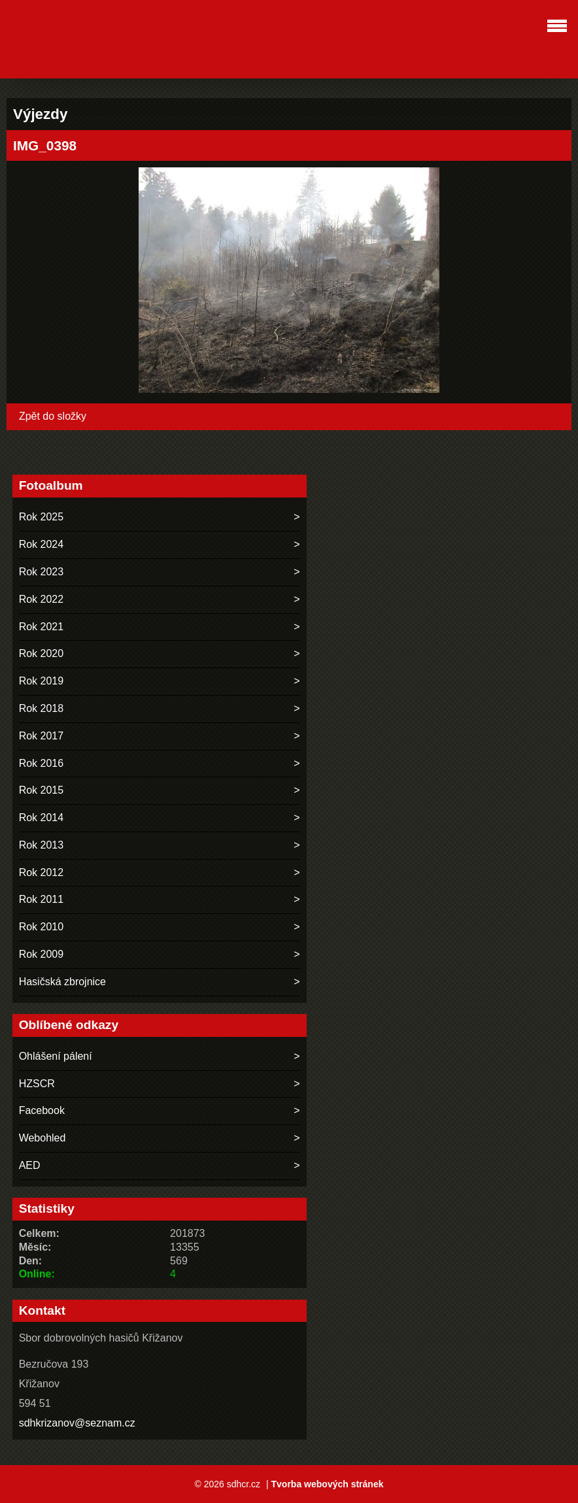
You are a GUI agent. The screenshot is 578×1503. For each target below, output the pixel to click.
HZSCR (37, 1083)
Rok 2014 (41, 817)
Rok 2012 (41, 872)
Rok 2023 (41, 571)
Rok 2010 (41, 926)
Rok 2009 (41, 954)
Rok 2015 (41, 790)
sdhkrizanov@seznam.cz (77, 1422)
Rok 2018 (41, 708)
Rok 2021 (41, 626)
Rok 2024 (41, 544)
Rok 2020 (41, 653)
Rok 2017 (41, 735)
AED (30, 1165)
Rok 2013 (41, 845)
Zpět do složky (52, 416)
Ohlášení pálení (55, 1056)
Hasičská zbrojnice (62, 981)
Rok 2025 (41, 516)
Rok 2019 (41, 680)
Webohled (42, 1137)
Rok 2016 (41, 763)
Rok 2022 (41, 599)
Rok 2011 (41, 899)
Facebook (42, 1110)
